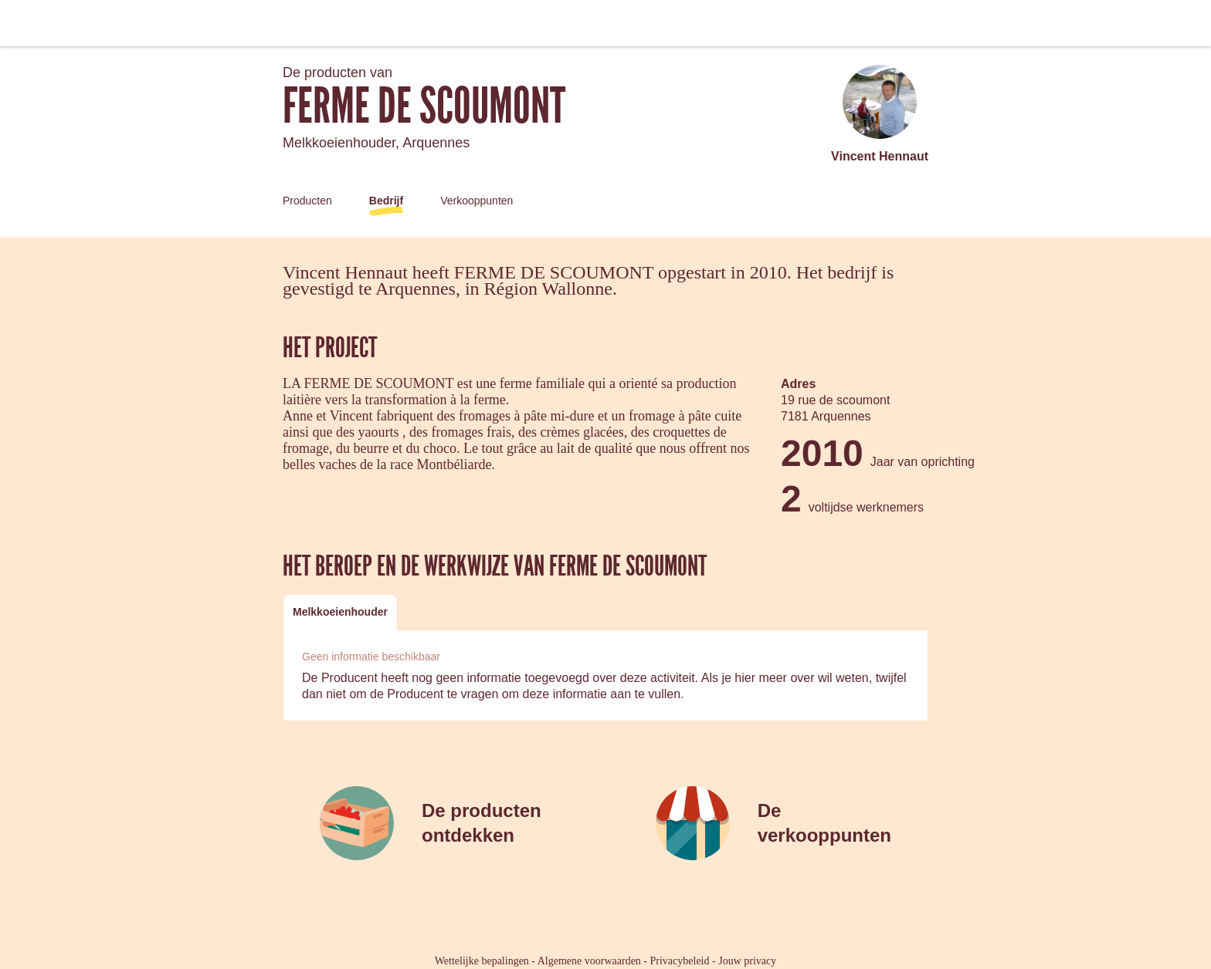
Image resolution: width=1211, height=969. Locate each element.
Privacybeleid (680, 961)
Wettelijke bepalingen (482, 961)
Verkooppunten (476, 200)
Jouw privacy (747, 961)
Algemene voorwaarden (589, 961)
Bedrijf (386, 200)
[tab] (340, 612)
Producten (307, 200)
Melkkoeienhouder (340, 612)
